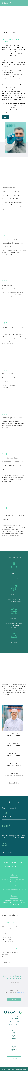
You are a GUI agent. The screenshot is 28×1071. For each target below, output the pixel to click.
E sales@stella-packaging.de (14, 1024)
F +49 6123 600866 (14, 1023)
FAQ (14, 1047)
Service (14, 1035)
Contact (14, 1038)
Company (14, 1030)
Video (5, 117)
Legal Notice (14, 1049)
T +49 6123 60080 (14, 1021)
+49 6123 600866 (6, 945)
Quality (14, 1033)
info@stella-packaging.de (9, 947)
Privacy (14, 1050)
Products (14, 1032)
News (14, 1036)
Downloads (14, 1044)
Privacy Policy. (20, 998)
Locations (14, 1046)
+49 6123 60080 (6, 943)
